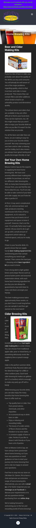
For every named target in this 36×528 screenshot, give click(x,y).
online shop (25, 498)
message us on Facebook (14, 490)
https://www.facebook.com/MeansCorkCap (18, 7)
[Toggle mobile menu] (32, 14)
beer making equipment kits (20, 251)
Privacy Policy (23, 518)
